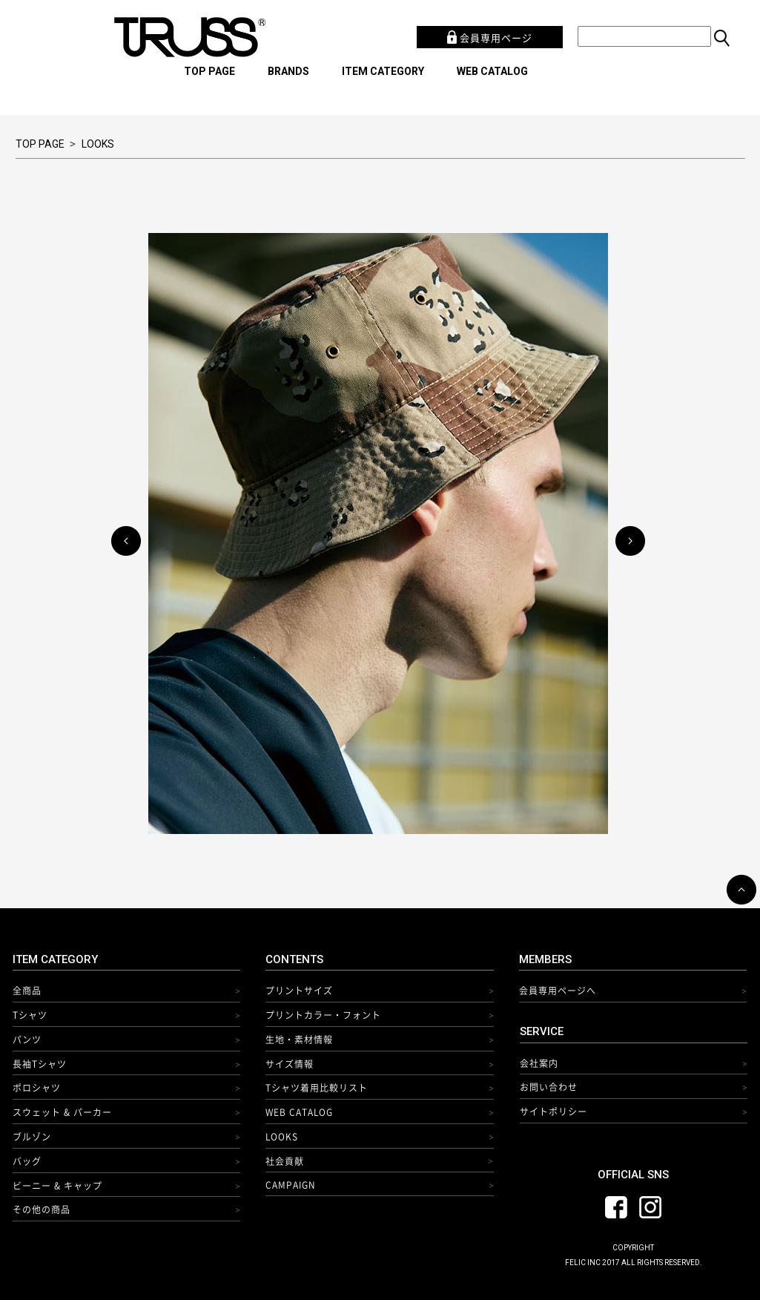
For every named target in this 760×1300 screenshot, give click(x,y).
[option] (380, 533)
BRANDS (288, 71)
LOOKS (98, 144)
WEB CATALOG (492, 71)
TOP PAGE (209, 71)
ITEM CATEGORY (383, 71)
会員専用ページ (489, 37)
